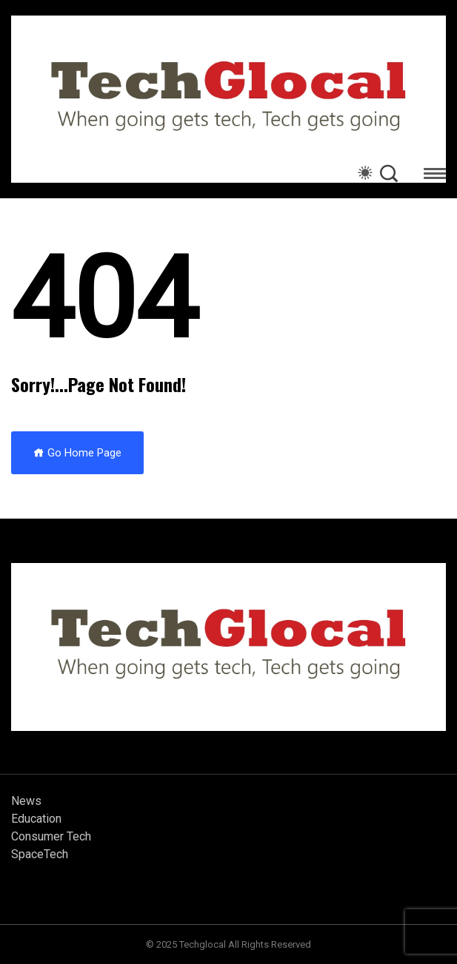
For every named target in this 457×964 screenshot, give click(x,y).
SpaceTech (39, 854)
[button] (435, 176)
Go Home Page (77, 452)
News (26, 801)
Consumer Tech (51, 836)
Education (36, 819)
